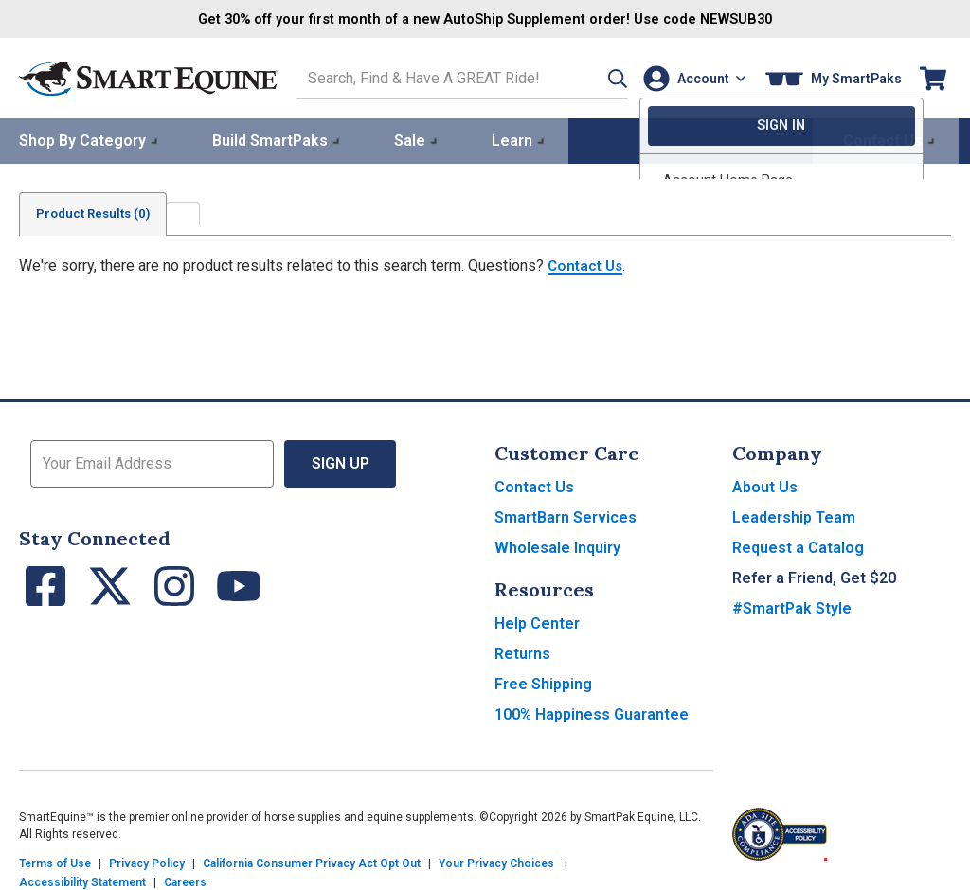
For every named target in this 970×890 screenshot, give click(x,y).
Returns (522, 652)
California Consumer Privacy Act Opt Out (312, 861)
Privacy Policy (147, 861)
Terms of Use (55, 861)
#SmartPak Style (792, 606)
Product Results (98, 212)
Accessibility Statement (82, 880)
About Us (765, 485)
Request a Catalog (798, 546)
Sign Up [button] (340, 462)
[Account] (690, 77)
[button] (594, 77)
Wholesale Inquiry (557, 546)
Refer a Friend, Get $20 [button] (814, 576)
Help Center (537, 622)
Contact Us (587, 264)
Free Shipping (543, 682)
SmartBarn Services (565, 516)
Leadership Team (793, 516)
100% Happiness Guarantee (591, 712)
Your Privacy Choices (496, 861)
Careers (185, 880)
